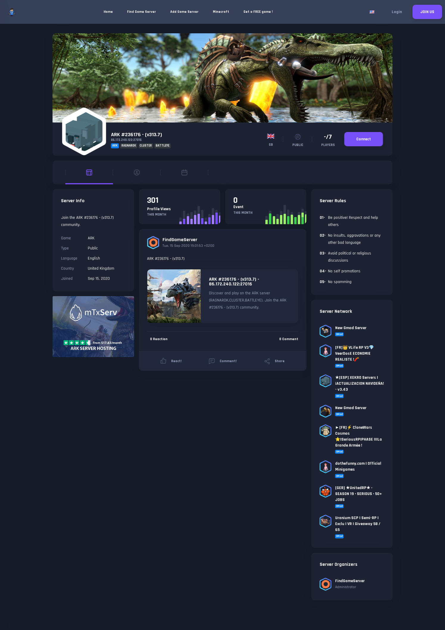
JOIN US (427, 12)
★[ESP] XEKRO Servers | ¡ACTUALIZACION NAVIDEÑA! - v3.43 (359, 383)
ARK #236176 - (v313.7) (136, 134)
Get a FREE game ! (258, 12)
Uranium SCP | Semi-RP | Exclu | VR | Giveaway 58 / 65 (357, 523)
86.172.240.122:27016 (126, 140)
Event (238, 207)
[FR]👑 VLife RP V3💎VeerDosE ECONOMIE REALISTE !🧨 (354, 353)
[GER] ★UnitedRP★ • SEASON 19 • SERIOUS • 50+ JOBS (358, 493)
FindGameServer (180, 240)
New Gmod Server (350, 328)
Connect (363, 139)
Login (397, 12)
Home (108, 12)
